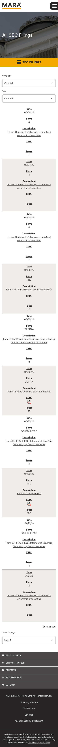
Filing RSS (49, 626)
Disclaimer (29, 709)
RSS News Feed (12, 677)
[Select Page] (29, 640)
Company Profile (13, 662)
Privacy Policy (29, 702)
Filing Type (6, 75)
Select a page (8, 632)
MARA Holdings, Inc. (22, 695)
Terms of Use (44, 742)
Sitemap (8, 684)
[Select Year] (29, 98)
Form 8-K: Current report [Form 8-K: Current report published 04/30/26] (29, 493)
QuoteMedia (35, 734)
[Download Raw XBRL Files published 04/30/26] (29, 401)
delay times (44, 737)
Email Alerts (11, 655)
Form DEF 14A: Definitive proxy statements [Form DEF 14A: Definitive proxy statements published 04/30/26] (29, 391)
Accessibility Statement (29, 721)
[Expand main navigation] (54, 6)
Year (4, 91)
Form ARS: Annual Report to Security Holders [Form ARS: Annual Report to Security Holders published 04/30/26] (29, 289)
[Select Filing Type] (29, 83)
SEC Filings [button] (29, 62)
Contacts (9, 670)
